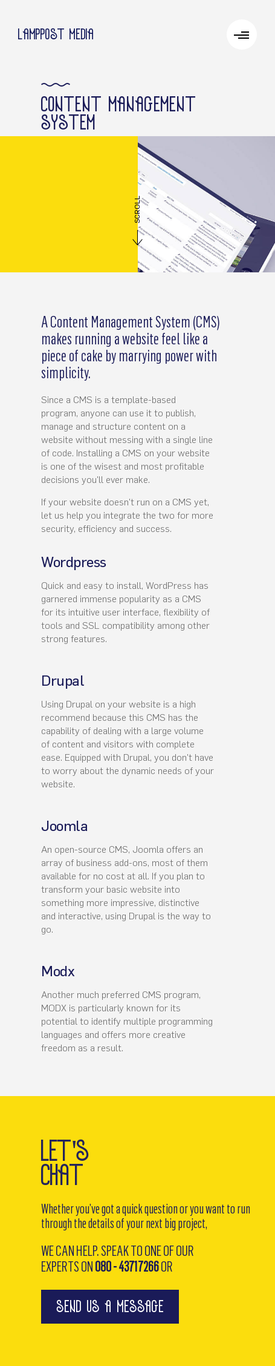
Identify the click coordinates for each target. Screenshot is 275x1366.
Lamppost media (56, 33)
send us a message (110, 1307)
